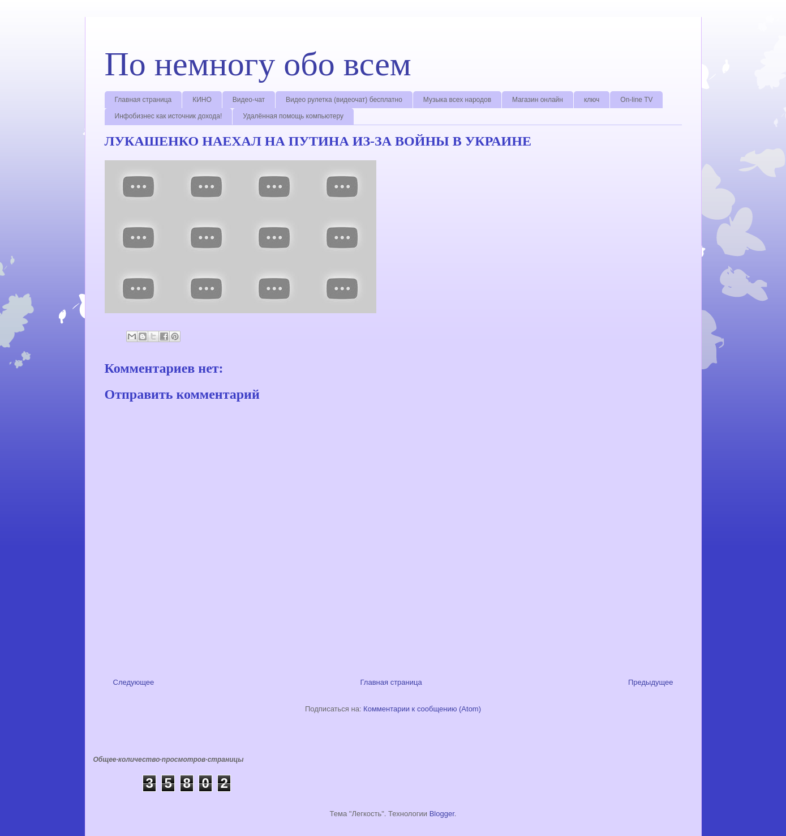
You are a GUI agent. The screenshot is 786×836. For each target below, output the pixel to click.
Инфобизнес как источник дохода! (168, 116)
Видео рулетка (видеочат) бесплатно (344, 100)
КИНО (202, 100)
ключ (591, 100)
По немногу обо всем (258, 64)
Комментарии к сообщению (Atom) (422, 709)
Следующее (133, 682)
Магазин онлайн (537, 100)
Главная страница (143, 100)
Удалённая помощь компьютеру (293, 116)
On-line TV (636, 100)
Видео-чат (249, 100)
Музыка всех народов (457, 100)
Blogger (441, 813)
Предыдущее (650, 682)
